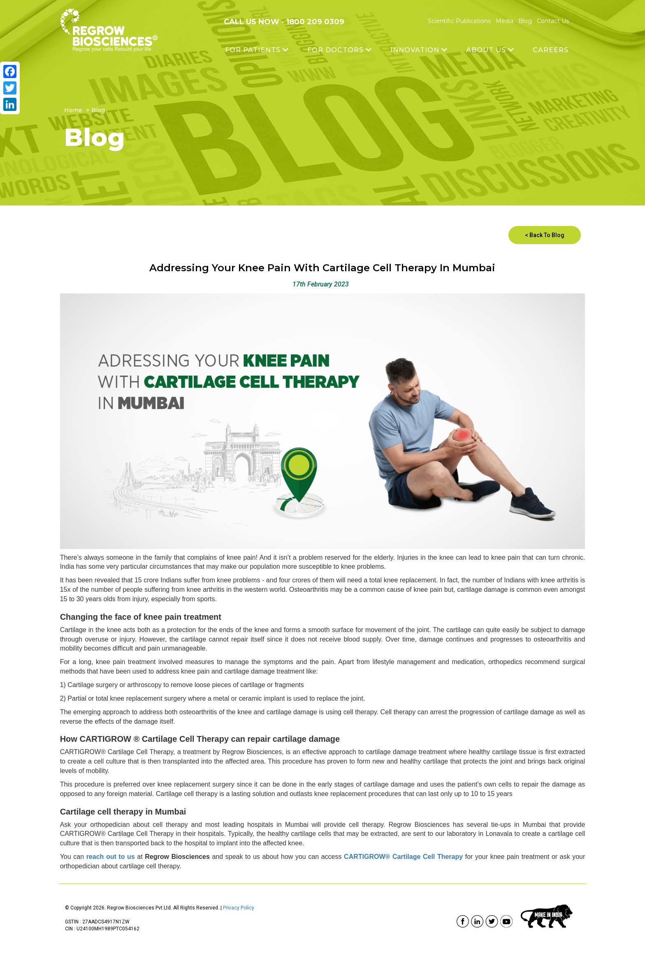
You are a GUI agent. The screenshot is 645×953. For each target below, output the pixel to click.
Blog (525, 21)
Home (73, 110)
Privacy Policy (238, 908)
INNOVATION (419, 50)
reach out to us (110, 856)
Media (504, 21)
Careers (550, 50)
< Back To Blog (544, 235)
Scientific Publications (459, 21)
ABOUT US (490, 50)
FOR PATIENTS (257, 50)
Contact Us (553, 21)
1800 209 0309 (315, 21)
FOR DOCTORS (339, 50)
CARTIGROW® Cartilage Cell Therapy (403, 856)
